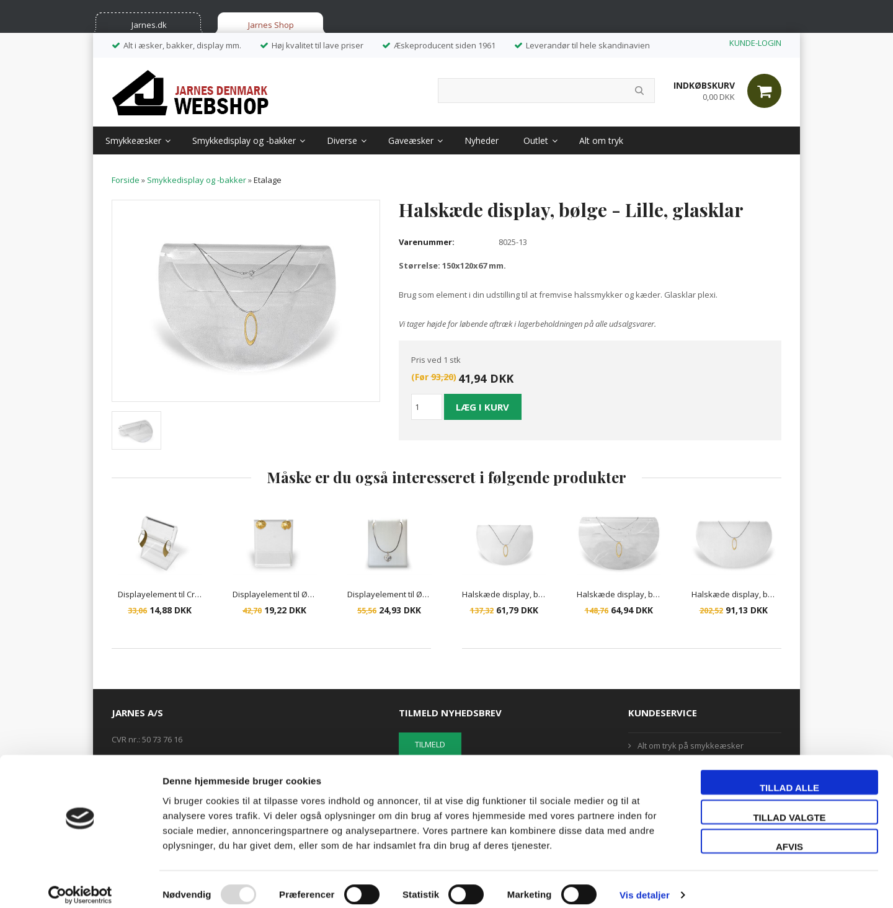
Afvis (789, 835)
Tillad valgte (789, 806)
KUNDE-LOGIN (755, 42)
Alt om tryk (601, 140)
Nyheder (481, 140)
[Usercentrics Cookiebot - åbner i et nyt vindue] (80, 884)
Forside (126, 179)
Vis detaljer (645, 883)
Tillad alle (789, 776)
